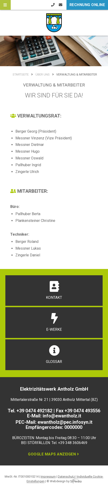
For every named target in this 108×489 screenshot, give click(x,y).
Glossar (54, 354)
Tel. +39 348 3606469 (69, 443)
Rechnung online (87, 5)
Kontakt (54, 290)
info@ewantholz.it (62, 416)
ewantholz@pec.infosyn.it (65, 422)
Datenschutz (66, 476)
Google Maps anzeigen (54, 454)
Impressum (48, 476)
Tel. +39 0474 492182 (30, 410)
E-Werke (54, 322)
